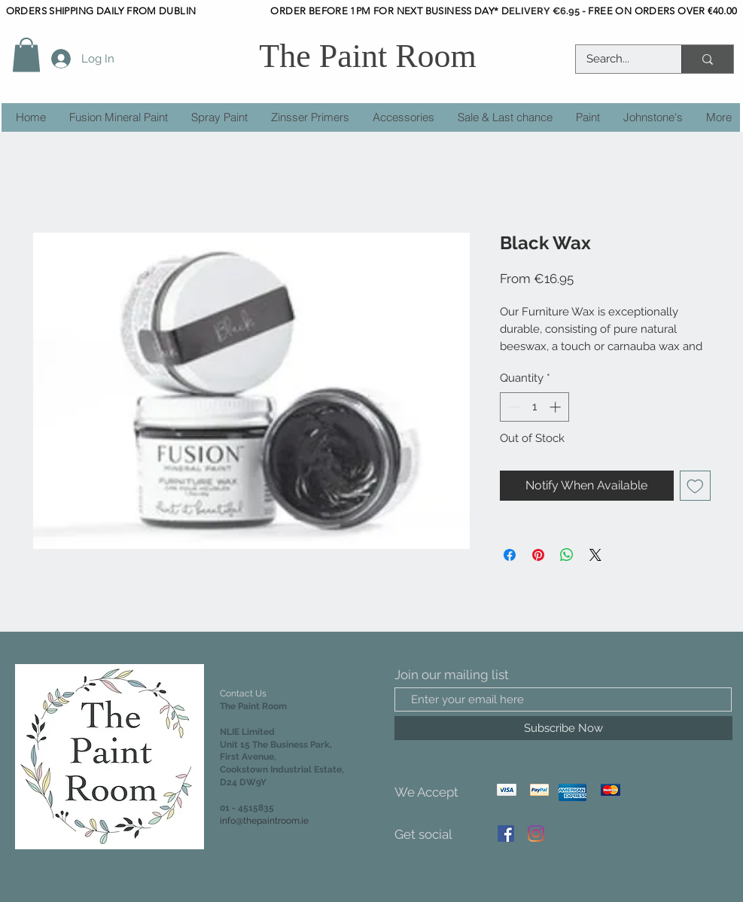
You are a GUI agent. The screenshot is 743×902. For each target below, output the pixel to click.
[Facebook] (506, 833)
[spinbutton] (534, 407)
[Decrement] (512, 407)
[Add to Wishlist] (695, 486)
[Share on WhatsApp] (567, 555)
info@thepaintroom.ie (264, 820)
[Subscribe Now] (563, 728)
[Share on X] (595, 555)
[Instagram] (536, 833)
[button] (26, 55)
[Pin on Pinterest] (538, 555)
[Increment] (557, 407)
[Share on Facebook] (510, 555)
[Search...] (618, 59)
